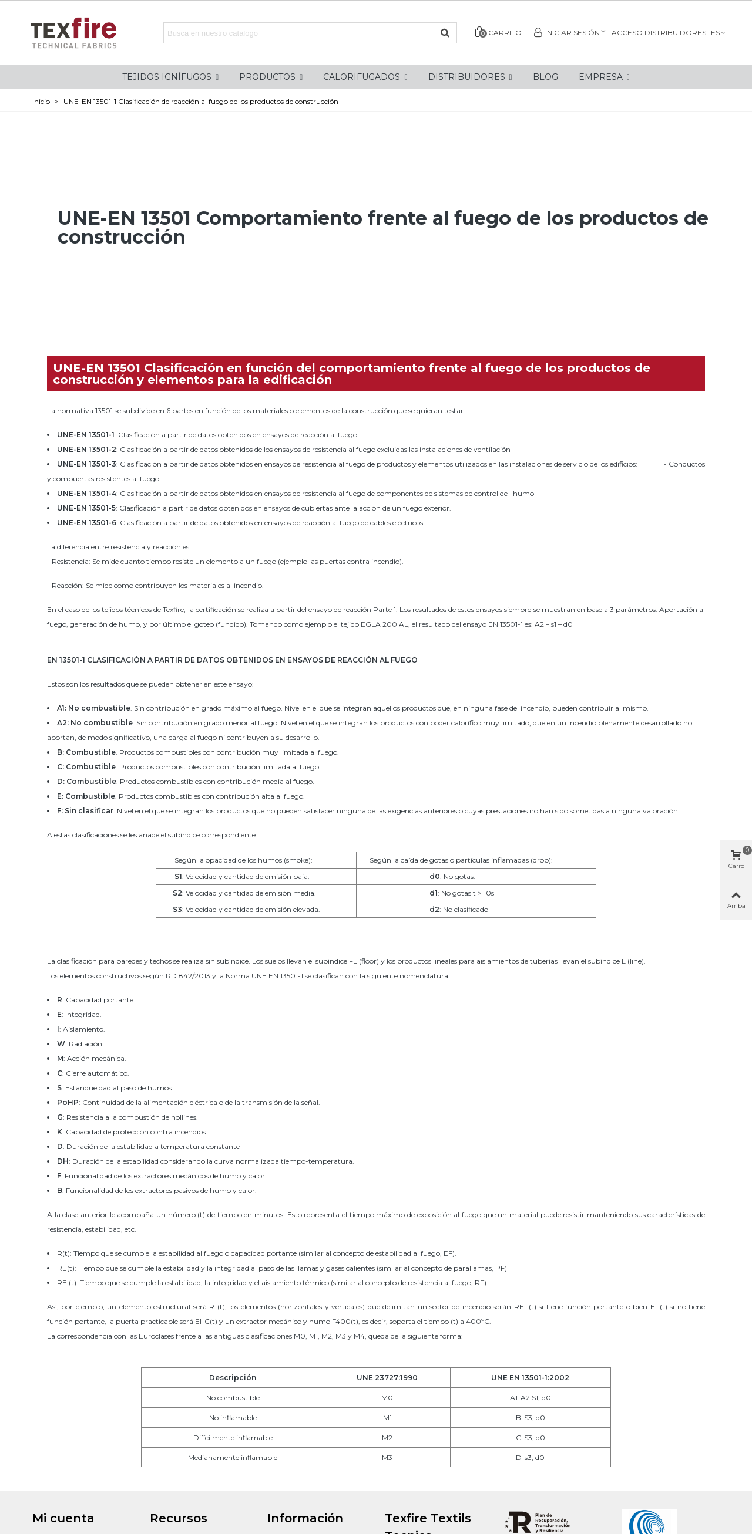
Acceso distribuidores (659, 32)
